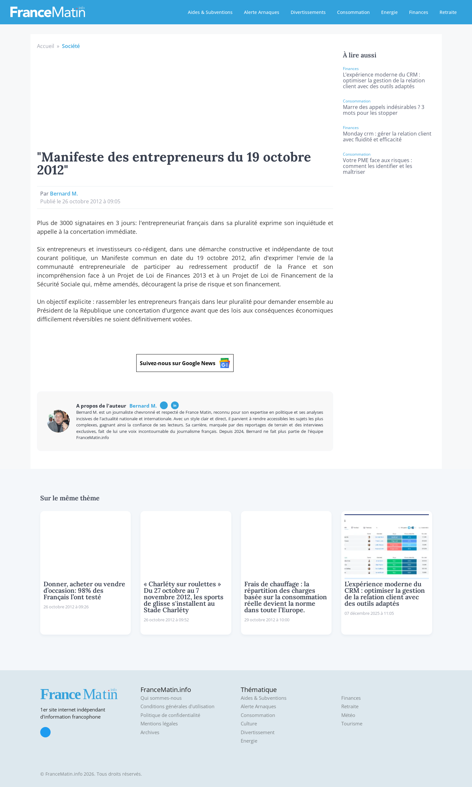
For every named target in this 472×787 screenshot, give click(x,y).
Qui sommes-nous (161, 698)
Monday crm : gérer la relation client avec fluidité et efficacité (387, 136)
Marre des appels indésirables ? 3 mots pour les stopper (383, 109)
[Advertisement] (185, 98)
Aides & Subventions (210, 12)
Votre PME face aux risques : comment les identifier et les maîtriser (377, 166)
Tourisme (351, 724)
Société (71, 46)
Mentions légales (159, 724)
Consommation (353, 12)
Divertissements (308, 12)
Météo (348, 715)
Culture (249, 724)
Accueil (45, 46)
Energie (389, 12)
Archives (149, 732)
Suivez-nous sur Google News (185, 363)
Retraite (448, 12)
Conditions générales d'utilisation (177, 706)
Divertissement (257, 732)
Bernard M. (64, 193)
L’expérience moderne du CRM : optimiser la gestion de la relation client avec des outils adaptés (384, 80)
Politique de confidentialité (170, 715)
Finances (418, 12)
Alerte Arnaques (261, 12)
